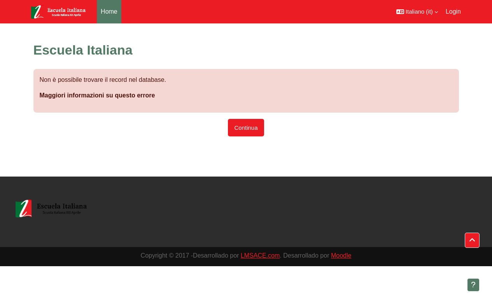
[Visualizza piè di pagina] (473, 285)
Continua (245, 127)
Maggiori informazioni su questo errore (97, 95)
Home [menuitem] (109, 11)
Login (453, 11)
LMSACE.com (260, 255)
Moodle (341, 255)
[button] (417, 11)
